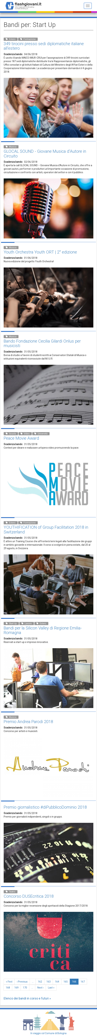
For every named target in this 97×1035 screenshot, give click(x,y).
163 (49, 981)
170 (26, 987)
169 (17, 987)
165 (66, 981)
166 (75, 982)
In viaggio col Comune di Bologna (48, 1033)
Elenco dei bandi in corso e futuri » (27, 998)
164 (58, 981)
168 (9, 987)
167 (83, 981)
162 (41, 981)
